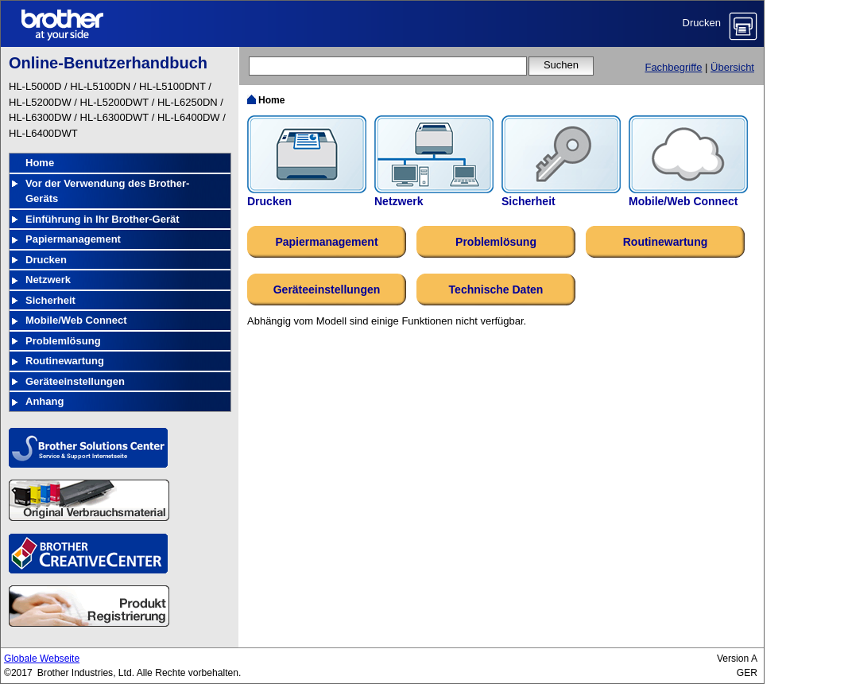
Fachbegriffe (673, 67)
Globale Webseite (41, 658)
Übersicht (732, 67)
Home (39, 163)
